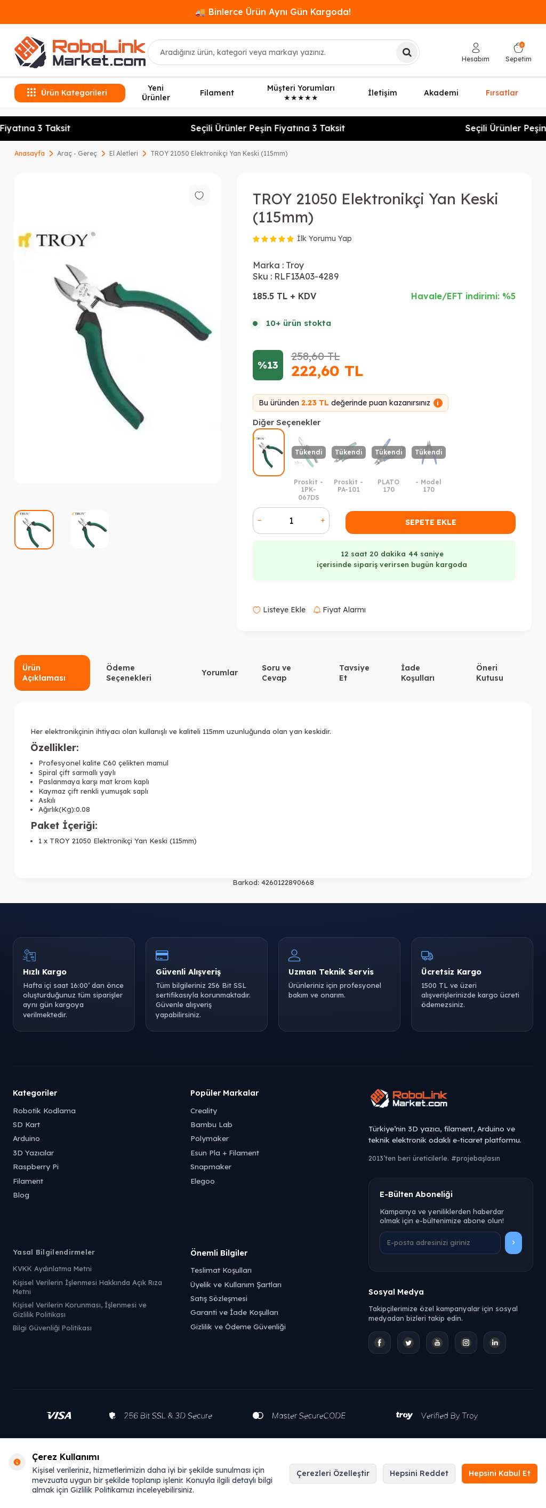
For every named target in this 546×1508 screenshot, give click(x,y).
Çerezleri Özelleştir (333, 1473)
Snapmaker (210, 1166)
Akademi (441, 93)
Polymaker (209, 1138)
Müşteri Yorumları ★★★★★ (301, 93)
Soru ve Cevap (276, 673)
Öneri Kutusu (489, 673)
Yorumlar (220, 672)
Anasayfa (29, 153)
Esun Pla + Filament (224, 1152)
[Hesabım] (475, 52)
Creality (203, 1110)
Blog (21, 1194)
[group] (117, 329)
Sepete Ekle (430, 522)
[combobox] (284, 52)
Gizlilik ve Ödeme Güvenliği (238, 1326)
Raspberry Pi (36, 1166)
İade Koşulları (418, 673)
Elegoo (202, 1180)
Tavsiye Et (354, 673)
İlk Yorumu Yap (324, 238)
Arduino (26, 1138)
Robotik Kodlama (44, 1110)
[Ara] (406, 52)
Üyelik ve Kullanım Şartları (236, 1284)
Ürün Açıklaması (44, 673)
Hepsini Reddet (419, 1473)
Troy (295, 265)
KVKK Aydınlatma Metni (52, 1268)
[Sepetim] (518, 52)
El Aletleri (123, 153)
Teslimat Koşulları (221, 1269)
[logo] (80, 52)
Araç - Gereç (77, 153)
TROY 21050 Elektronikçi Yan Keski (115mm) (219, 153)
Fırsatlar (502, 92)
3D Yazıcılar (33, 1152)
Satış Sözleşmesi (218, 1298)
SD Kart (26, 1124)
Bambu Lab (211, 1124)
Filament (217, 93)
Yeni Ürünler (156, 93)
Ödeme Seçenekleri (128, 673)
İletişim (382, 93)
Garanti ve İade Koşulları (234, 1311)
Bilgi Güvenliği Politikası (52, 1327)
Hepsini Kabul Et (500, 1473)
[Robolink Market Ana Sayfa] (450, 1100)
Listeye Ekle (279, 610)
